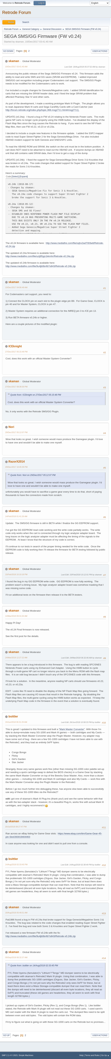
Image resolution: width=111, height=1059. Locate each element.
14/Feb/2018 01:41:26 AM (16, 516)
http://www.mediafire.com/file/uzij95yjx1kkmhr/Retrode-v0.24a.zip (40, 256)
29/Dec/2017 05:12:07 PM (16, 432)
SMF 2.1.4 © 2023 (9, 1055)
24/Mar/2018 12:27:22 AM (16, 658)
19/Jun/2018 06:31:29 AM (16, 722)
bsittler (13, 716)
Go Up (6, 1035)
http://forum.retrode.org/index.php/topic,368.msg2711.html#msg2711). (42, 110)
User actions (99, 51)
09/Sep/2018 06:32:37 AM (16, 957)
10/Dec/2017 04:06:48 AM (16, 287)
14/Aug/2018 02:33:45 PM (16, 864)
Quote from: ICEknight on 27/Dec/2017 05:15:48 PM (35, 395)
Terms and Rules (92, 1055)
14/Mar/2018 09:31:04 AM (16, 616)
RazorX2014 (16, 461)
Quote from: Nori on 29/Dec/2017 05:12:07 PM (33, 475)
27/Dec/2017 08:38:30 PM (16, 387)
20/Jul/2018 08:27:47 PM (16, 827)
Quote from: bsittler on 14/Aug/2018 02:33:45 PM (34, 965)
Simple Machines (26, 1055)
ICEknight (15, 346)
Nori (11, 426)
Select (15, 176)
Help (81, 1055)
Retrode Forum (16, 12)
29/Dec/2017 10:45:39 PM (16, 467)
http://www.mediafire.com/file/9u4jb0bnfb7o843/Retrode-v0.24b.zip (41, 266)
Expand (23, 176)
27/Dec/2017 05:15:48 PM (16, 352)
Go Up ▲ (105, 1055)
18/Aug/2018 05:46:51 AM (16, 913)
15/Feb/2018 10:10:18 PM (16, 574)
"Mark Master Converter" (72, 729)
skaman (13, 61)
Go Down (8, 51)
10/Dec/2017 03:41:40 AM (16, 67)
